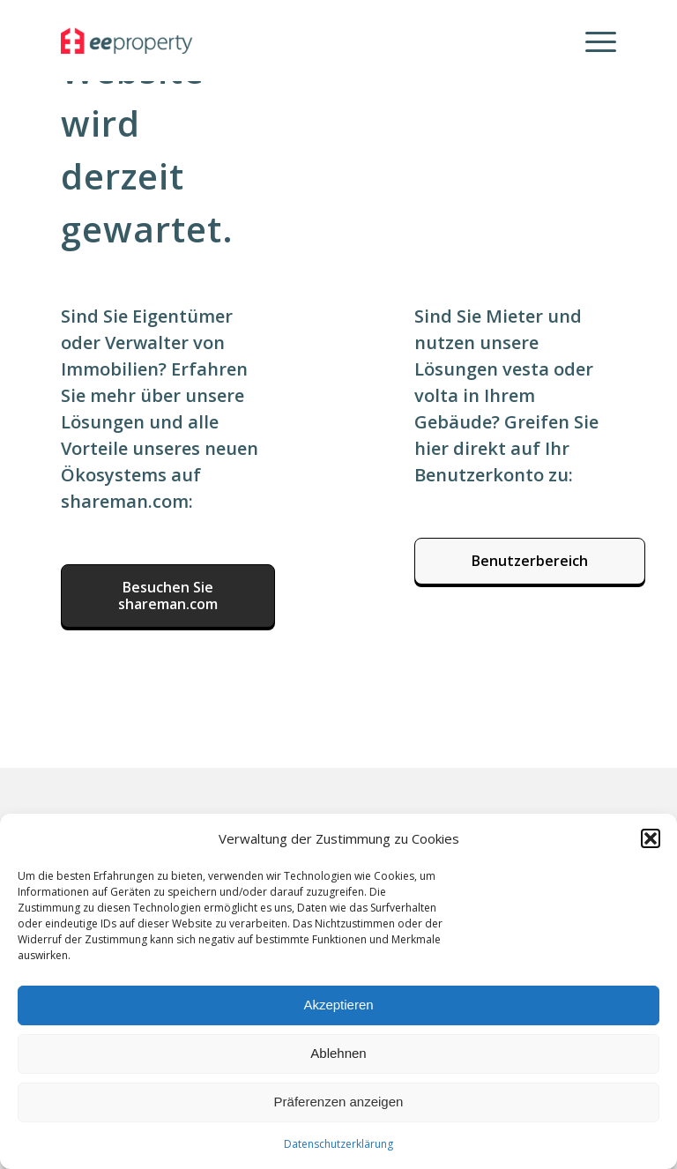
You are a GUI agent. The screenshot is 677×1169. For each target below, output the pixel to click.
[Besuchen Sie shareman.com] (168, 596)
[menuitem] (592, 40)
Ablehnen (338, 1053)
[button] (650, 838)
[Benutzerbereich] (529, 561)
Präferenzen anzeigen (339, 1101)
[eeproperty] (147, 40)
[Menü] (592, 40)
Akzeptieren (338, 1004)
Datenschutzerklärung (338, 1143)
